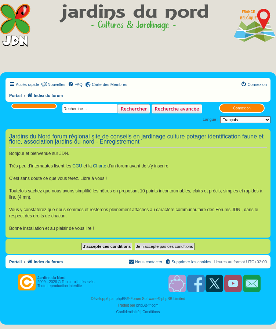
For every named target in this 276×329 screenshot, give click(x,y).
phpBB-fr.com (147, 305)
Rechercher (134, 108)
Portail (15, 95)
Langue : (210, 119)
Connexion (242, 108)
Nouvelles (56, 84)
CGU (77, 166)
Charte (99, 166)
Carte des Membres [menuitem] (109, 84)
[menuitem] (75, 84)
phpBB (121, 299)
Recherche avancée (177, 108)
